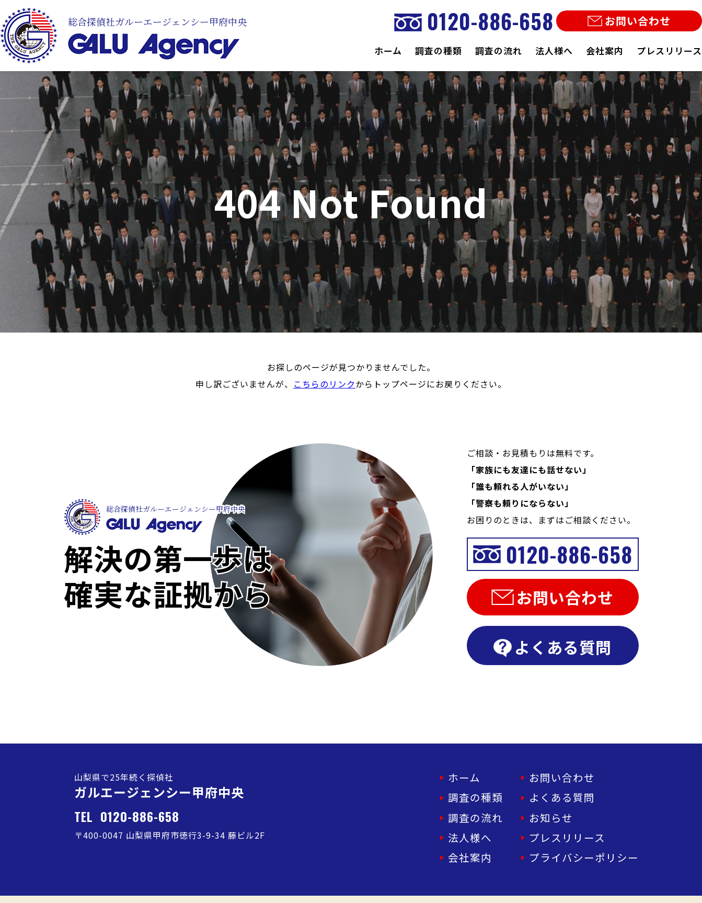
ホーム (388, 50)
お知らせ (567, 810)
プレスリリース (669, 50)
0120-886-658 (474, 20)
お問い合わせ (629, 20)
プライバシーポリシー (594, 845)
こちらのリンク (324, 384)
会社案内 (605, 50)
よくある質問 (552, 646)
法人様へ (554, 50)
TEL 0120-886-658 (126, 816)
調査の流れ (498, 50)
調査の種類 (438, 50)
